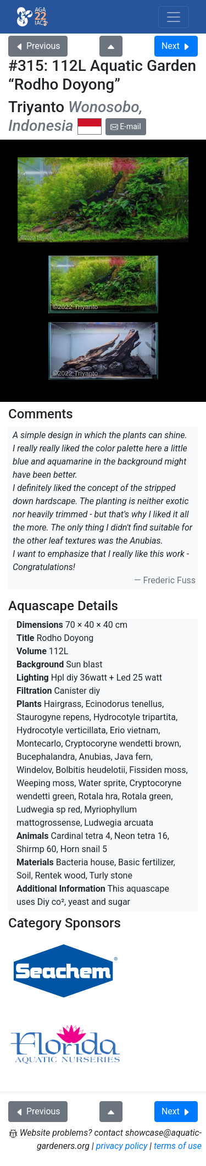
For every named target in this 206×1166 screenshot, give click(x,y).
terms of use (178, 1146)
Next (176, 46)
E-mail (125, 126)
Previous (37, 46)
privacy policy (122, 1146)
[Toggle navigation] (173, 17)
